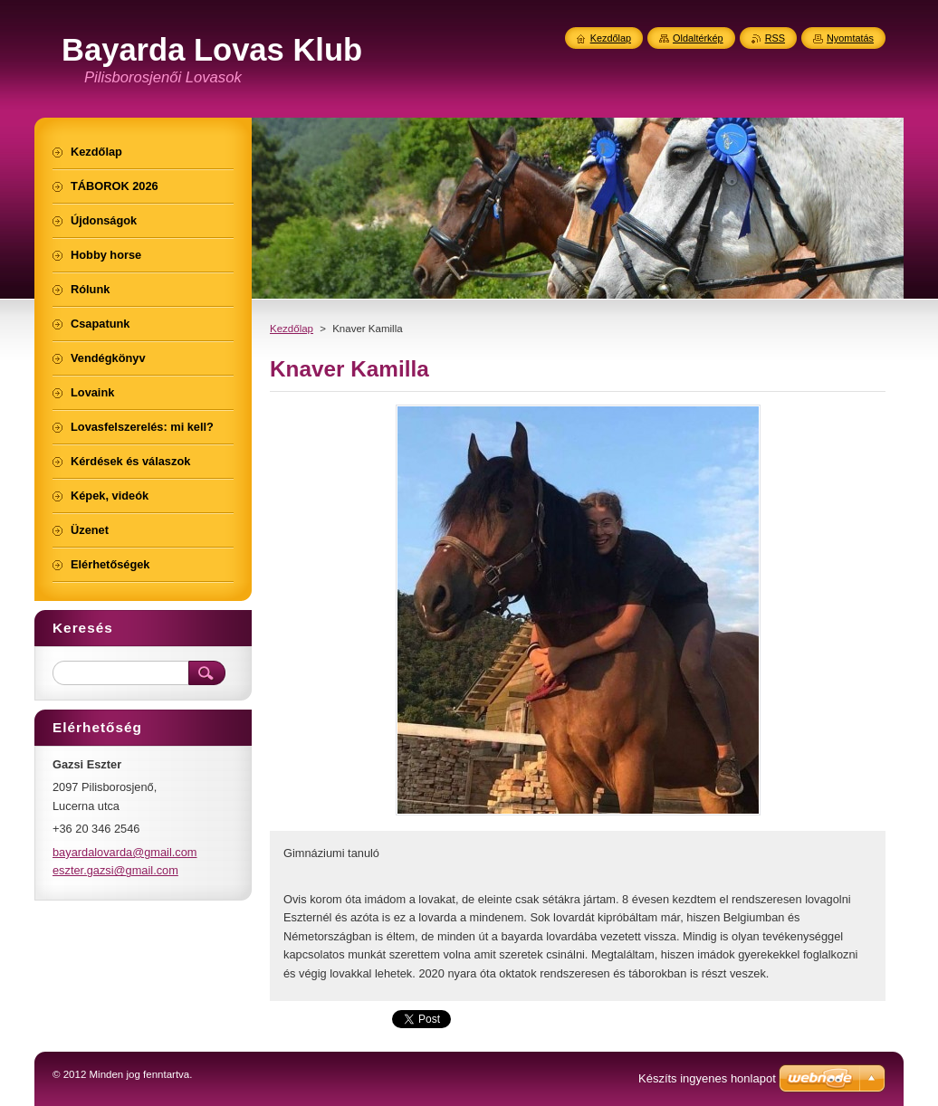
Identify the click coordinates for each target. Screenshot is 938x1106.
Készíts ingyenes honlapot (707, 1078)
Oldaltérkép (698, 38)
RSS (775, 38)
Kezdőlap (291, 328)
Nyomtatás (850, 38)
